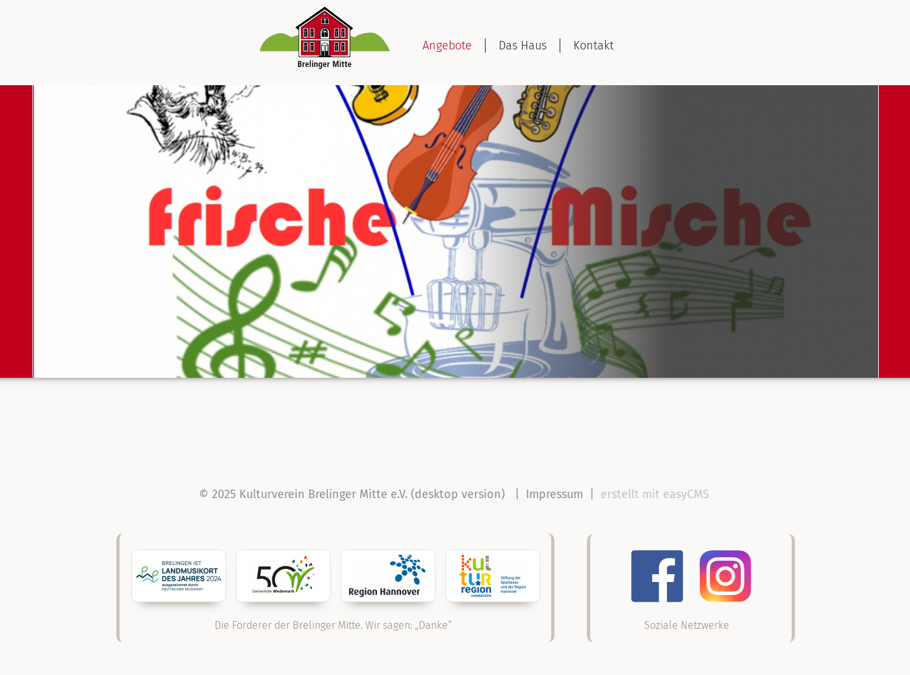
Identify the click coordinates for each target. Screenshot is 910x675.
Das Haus (523, 45)
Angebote (447, 45)
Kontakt (593, 45)
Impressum (554, 494)
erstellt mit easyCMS (656, 494)
